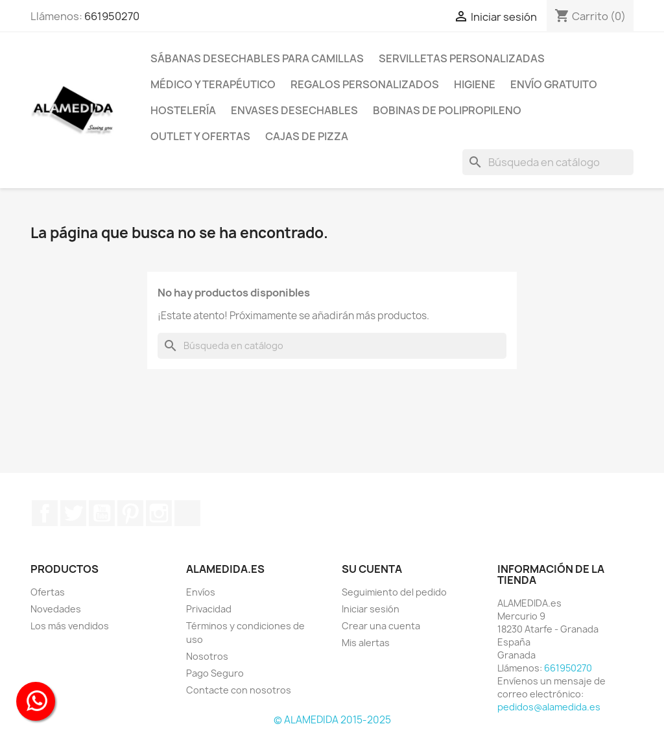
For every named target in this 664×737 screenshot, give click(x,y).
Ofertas (47, 592)
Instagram (159, 513)
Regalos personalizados (364, 84)
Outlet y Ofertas (200, 136)
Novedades (55, 609)
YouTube (102, 513)
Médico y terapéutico (213, 84)
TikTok (187, 513)
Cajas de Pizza (306, 136)
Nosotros (207, 656)
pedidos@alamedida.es (548, 707)
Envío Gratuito (553, 84)
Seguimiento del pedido (394, 592)
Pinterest (130, 513)
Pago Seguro (215, 673)
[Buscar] (548, 162)
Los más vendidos (69, 626)
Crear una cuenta (381, 626)
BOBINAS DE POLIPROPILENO (447, 110)
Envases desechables (294, 110)
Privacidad (208, 609)
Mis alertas (366, 642)
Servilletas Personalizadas (462, 58)
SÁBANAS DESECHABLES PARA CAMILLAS (257, 58)
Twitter (73, 513)
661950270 (111, 16)
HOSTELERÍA (183, 110)
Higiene (474, 84)
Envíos (200, 592)
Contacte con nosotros (238, 690)
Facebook (45, 513)
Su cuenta (372, 569)
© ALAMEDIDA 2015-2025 (332, 720)
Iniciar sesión (370, 609)
